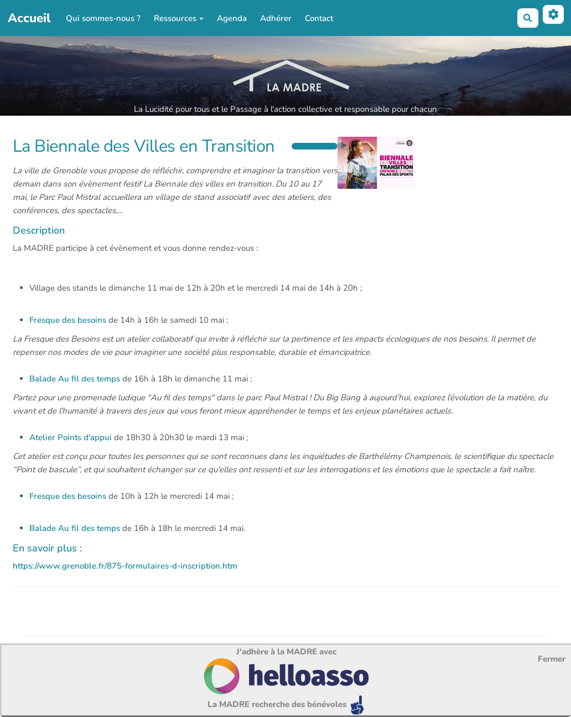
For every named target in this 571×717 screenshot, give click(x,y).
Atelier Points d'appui (70, 437)
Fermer (551, 658)
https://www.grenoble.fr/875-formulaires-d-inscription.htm (125, 565)
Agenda (232, 18)
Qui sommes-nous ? (103, 18)
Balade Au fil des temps (74, 378)
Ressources (179, 18)
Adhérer (276, 18)
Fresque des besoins (67, 320)
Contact (319, 18)
